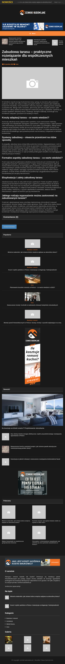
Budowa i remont (32, 249)
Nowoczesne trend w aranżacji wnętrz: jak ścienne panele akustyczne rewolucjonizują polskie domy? (17, 41)
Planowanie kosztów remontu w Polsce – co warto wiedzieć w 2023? (32, 287)
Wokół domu (10, 624)
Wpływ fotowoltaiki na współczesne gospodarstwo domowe (13, 542)
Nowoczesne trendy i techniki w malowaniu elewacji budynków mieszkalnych (32, 305)
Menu (33, 33)
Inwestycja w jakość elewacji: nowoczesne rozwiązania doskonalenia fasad (41, 42)
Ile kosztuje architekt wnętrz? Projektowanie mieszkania (23, 428)
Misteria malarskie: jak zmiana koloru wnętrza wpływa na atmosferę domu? (32, 2)
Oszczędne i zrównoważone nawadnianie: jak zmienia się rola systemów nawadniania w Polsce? (46, 543)
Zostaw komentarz (9, 227)
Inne (17, 64)
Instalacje (9, 621)
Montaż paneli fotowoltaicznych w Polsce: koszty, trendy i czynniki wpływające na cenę (32, 323)
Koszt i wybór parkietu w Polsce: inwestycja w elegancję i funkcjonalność (32, 270)
